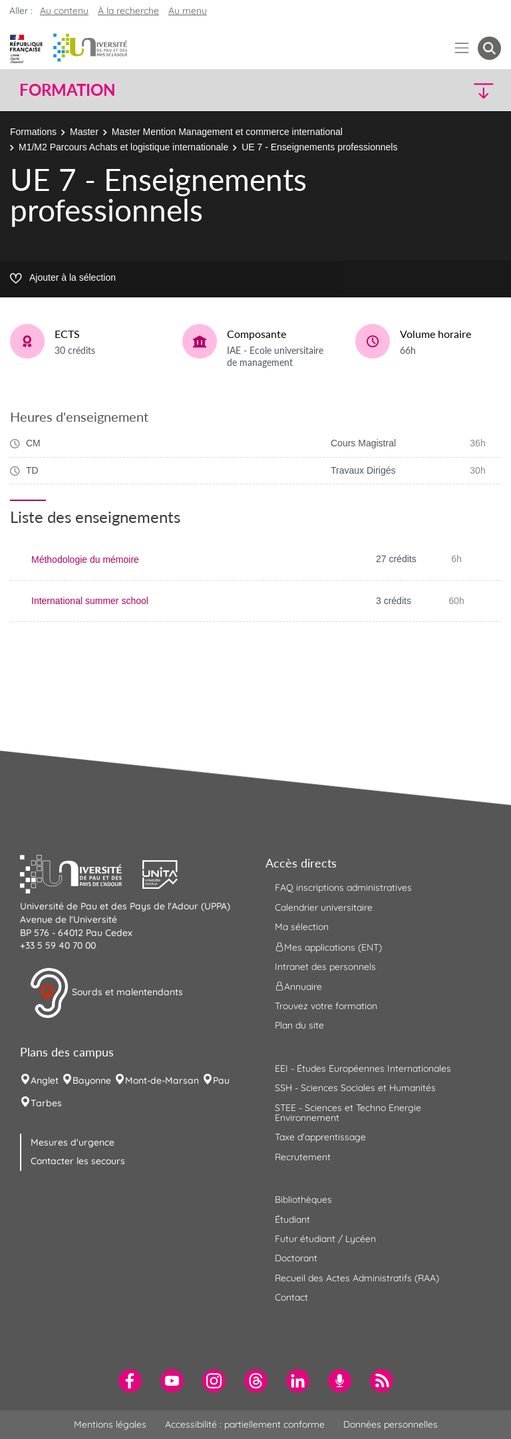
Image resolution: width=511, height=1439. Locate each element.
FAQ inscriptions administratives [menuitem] (343, 887)
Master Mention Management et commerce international (227, 131)
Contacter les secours (78, 1161)
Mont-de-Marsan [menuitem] (162, 1080)
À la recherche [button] (128, 11)
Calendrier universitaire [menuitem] (324, 907)
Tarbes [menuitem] (46, 1103)
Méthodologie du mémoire (85, 559)
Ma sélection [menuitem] (302, 927)
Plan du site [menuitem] (299, 1025)
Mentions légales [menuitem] (110, 1424)
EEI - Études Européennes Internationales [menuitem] (363, 1068)
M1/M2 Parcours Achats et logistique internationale (123, 147)
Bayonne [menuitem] (92, 1080)
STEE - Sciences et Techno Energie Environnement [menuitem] (348, 1113)
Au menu (187, 11)
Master (84, 131)
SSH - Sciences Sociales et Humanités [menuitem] (355, 1088)
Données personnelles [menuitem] (390, 1424)
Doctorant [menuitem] (296, 1258)
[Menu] (462, 48)
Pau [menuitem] (221, 1080)
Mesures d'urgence (72, 1142)
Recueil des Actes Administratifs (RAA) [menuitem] (357, 1278)
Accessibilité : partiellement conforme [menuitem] (245, 1424)
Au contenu (64, 11)
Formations (33, 131)
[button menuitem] (489, 48)
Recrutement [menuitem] (303, 1157)
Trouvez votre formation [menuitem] (326, 1006)
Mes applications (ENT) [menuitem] (328, 947)
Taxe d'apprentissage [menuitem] (320, 1137)
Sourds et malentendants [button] (106, 993)
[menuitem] (130, 1380)
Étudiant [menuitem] (292, 1219)
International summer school (89, 600)
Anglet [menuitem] (45, 1080)
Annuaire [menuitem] (298, 987)
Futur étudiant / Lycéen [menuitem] (325, 1239)
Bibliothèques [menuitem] (303, 1199)
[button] (443, 90)
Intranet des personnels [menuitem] (325, 967)
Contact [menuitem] (291, 1297)
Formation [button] (67, 89)
